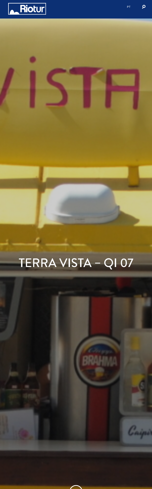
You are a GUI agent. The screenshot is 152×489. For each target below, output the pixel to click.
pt (129, 7)
